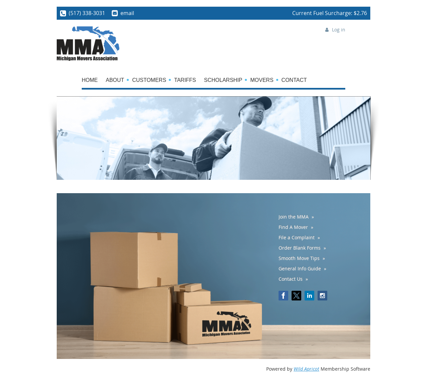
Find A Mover (293, 227)
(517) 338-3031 (87, 13)
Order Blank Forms (300, 248)
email (127, 13)
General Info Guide (300, 268)
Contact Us (291, 279)
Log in (338, 29)
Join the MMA (294, 217)
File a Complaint (297, 237)
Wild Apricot (306, 369)
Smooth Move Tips (299, 258)
